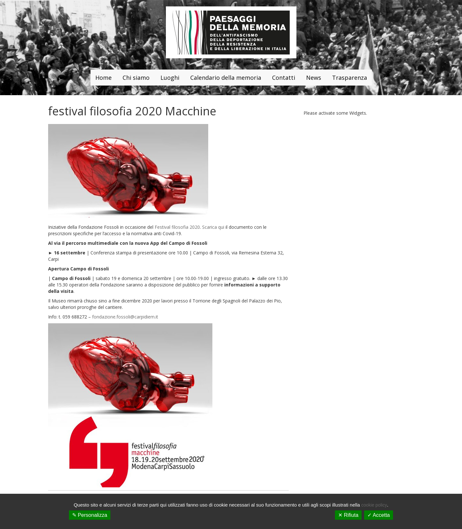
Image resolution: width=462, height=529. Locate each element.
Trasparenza (349, 77)
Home (103, 77)
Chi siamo (136, 77)
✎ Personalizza (89, 515)
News (313, 77)
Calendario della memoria (225, 77)
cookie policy (374, 505)
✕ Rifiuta (348, 515)
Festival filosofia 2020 (177, 227)
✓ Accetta (378, 515)
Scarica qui (213, 227)
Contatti (283, 77)
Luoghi (169, 77)
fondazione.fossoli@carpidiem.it (125, 317)
